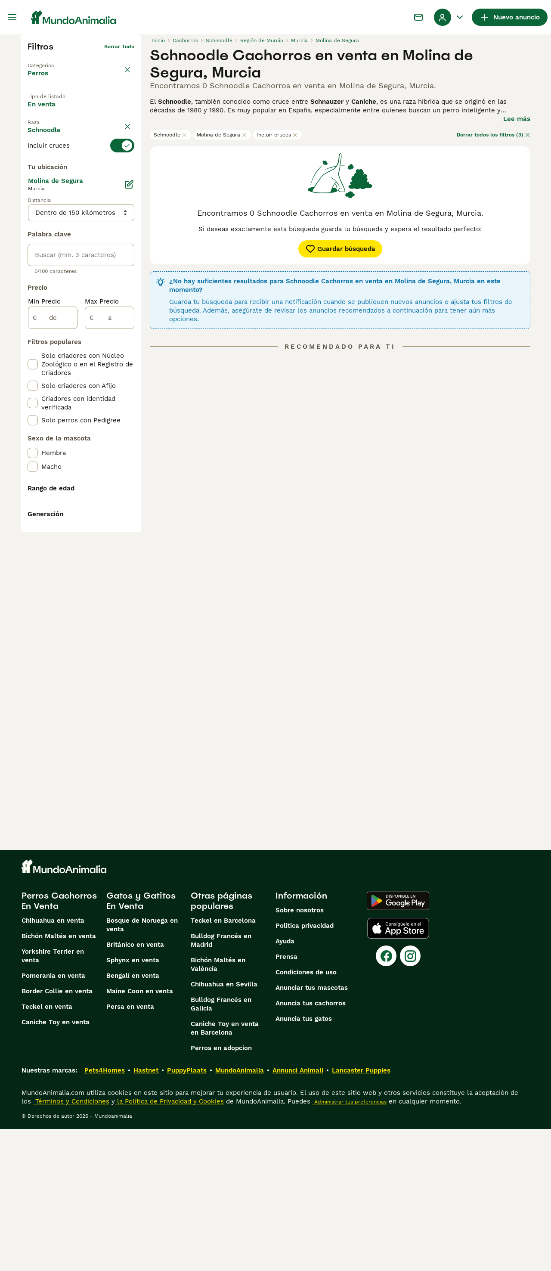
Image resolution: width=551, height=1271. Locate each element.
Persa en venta (130, 1149)
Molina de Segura (222, 135)
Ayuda (285, 1083)
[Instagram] (410, 1098)
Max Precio (102, 499)
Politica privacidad (305, 1068)
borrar (126, 152)
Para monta (53, 131)
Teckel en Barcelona (223, 1062)
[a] (109, 516)
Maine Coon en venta (139, 1133)
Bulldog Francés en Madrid (221, 1082)
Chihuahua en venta (53, 1062)
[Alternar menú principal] (12, 17)
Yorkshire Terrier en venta (53, 1098)
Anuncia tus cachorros (311, 1145)
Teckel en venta (47, 1149)
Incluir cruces (277, 135)
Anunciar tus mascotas (312, 1130)
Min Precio (44, 499)
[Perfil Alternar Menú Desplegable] (449, 17)
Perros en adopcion (221, 1190)
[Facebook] (386, 1098)
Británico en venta (135, 1087)
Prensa (286, 1099)
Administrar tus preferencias (350, 1244)
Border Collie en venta (57, 1133)
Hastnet (145, 1212)
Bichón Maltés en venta (59, 1078)
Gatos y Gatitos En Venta (141, 1042)
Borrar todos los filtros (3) (493, 135)
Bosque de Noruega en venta (142, 1067)
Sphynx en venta (132, 1102)
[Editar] (129, 382)
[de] (52, 516)
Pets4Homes (104, 1212)
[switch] (81, 168)
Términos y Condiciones (71, 1243)
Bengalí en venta (132, 1118)
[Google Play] (398, 1042)
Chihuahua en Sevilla (224, 1126)
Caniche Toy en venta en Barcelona (225, 1170)
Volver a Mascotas (51, 60)
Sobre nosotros (300, 1052)
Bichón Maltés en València (218, 1106)
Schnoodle (170, 135)
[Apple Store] (398, 1070)
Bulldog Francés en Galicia (221, 1146)
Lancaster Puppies (361, 1212)
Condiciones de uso (306, 1114)
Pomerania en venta (53, 1118)
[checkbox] (33, 211)
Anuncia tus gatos (304, 1161)
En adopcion (100, 111)
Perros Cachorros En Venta (59, 1042)
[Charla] (418, 17)
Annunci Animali (297, 1212)
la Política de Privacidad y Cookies (169, 1243)
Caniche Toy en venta (56, 1164)
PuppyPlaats (187, 1212)
